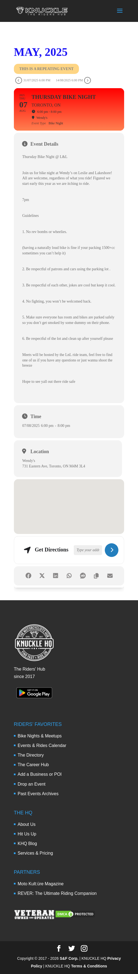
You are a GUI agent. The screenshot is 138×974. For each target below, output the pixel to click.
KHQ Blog (27, 843)
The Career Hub (33, 764)
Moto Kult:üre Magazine (41, 883)
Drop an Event (31, 784)
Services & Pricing (35, 853)
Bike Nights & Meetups (40, 736)
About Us (27, 824)
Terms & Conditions (89, 966)
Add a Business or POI (40, 774)
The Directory (31, 755)
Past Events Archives (38, 793)
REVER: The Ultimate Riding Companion (57, 893)
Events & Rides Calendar (42, 745)
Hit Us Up (27, 834)
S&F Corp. (69, 958)
